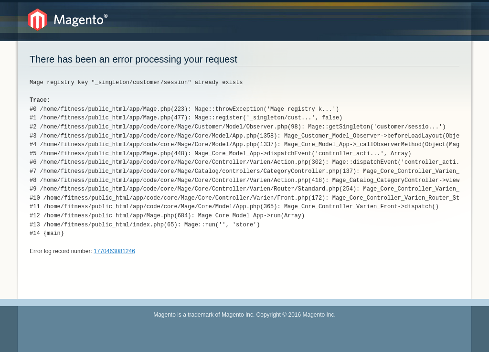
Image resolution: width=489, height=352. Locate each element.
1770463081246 (114, 251)
